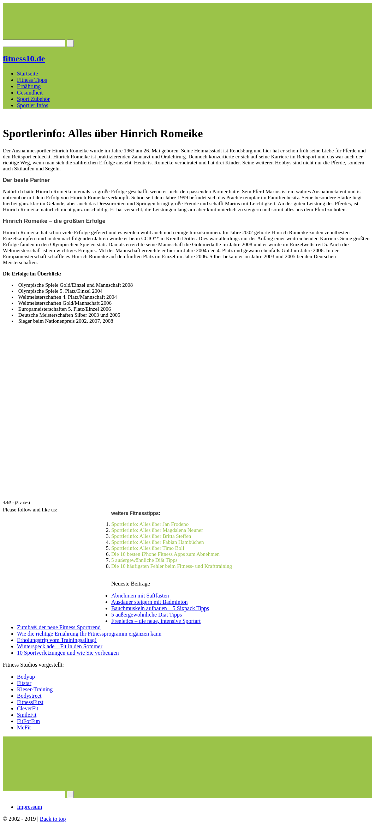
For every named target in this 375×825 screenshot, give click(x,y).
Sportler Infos (32, 105)
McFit (24, 727)
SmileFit (26, 715)
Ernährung (29, 86)
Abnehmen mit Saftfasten (140, 596)
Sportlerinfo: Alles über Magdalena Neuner (157, 530)
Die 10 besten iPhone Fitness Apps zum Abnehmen (165, 554)
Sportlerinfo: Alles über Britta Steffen (151, 536)
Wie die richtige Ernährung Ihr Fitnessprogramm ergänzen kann (89, 634)
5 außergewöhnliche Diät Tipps (144, 560)
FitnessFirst (30, 702)
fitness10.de (24, 58)
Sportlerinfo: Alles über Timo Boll (147, 548)
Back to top (53, 819)
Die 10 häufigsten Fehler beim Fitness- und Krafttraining (171, 566)
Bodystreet (29, 696)
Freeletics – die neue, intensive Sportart (156, 621)
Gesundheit (30, 93)
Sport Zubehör (33, 99)
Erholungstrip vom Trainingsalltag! (57, 640)
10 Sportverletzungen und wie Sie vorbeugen (68, 653)
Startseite (27, 74)
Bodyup (26, 677)
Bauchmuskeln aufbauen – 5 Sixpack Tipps (160, 608)
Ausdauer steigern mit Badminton (149, 602)
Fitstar (24, 683)
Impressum (29, 807)
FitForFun (28, 721)
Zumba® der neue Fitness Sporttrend (59, 627)
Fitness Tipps (32, 80)
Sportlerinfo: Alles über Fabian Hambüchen (157, 542)
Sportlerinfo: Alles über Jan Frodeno (150, 524)
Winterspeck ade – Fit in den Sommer (59, 646)
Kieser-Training (35, 689)
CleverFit (27, 708)
